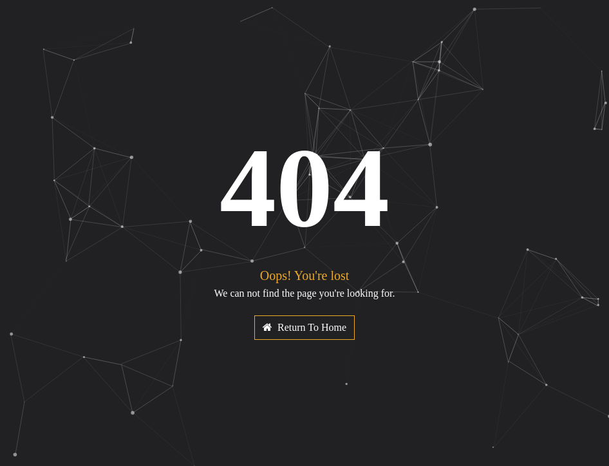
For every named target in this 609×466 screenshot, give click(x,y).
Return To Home (304, 327)
